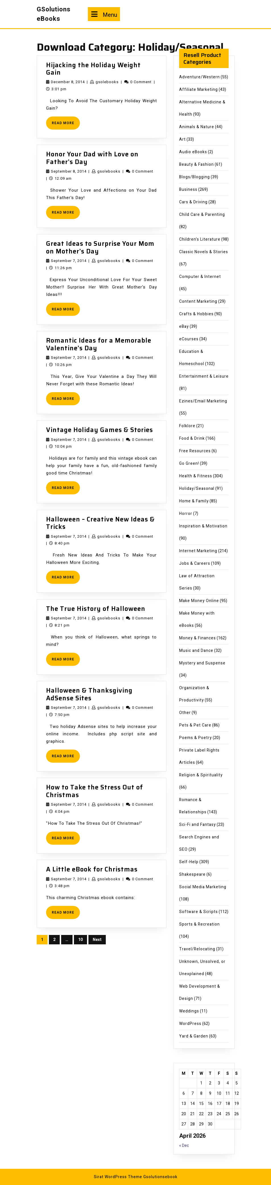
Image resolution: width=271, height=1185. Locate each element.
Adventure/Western (199, 77)
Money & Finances (197, 638)
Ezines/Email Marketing (203, 401)
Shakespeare (192, 874)
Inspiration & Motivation (203, 526)
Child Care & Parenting (202, 215)
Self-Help (188, 862)
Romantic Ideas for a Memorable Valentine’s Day (98, 344)
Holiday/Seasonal (196, 489)
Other (185, 713)
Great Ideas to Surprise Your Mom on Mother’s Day (100, 247)
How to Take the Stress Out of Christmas (94, 791)
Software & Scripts (198, 912)
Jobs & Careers (194, 563)
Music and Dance (196, 651)
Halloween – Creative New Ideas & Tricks (100, 523)
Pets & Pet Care (195, 725)
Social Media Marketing (202, 887)
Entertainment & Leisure (204, 376)
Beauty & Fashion (196, 164)
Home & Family (194, 501)
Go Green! (189, 463)
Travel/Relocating (197, 949)
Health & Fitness (195, 476)
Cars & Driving (193, 202)
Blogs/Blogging (194, 177)
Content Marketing (198, 301)
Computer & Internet (200, 277)
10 (80, 940)
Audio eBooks (193, 152)
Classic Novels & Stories (203, 252)
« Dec (184, 1146)
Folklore (187, 426)
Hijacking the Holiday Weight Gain (93, 68)
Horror (185, 514)
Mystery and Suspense (202, 663)
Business (188, 190)
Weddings (189, 1011)
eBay (184, 326)
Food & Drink (192, 438)
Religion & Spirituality (201, 775)
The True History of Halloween (95, 609)
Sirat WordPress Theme (118, 1177)
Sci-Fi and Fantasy (197, 825)
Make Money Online (199, 601)
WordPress (190, 1024)
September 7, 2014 (68, 260)
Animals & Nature (196, 127)
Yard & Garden (193, 1036)
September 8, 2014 (68, 171)
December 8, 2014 (68, 82)
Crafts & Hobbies (196, 314)
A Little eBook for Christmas (92, 869)
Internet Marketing (198, 551)
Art (182, 139)
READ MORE (66, 125)
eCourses (188, 339)
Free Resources (195, 451)
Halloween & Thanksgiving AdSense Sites (89, 694)
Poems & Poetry (195, 738)
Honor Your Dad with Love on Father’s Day (92, 158)
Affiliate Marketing (198, 90)
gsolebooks (107, 82)
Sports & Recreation (199, 924)
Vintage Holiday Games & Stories (99, 430)
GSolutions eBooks (54, 14)
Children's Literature (199, 239)
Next (97, 940)
